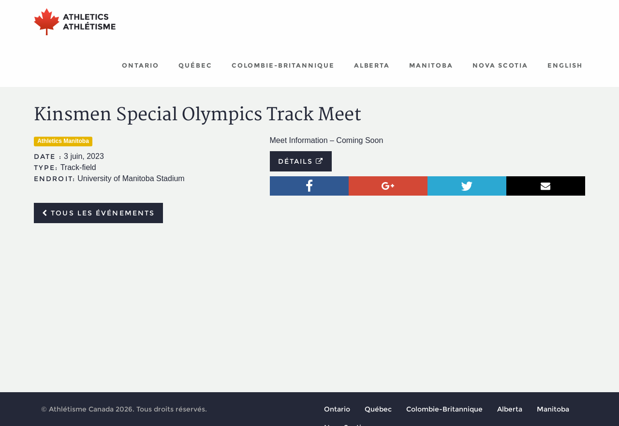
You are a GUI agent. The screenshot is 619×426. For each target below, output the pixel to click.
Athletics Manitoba (63, 141)
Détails (301, 161)
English (565, 65)
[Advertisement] (309, 302)
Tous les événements (98, 213)
